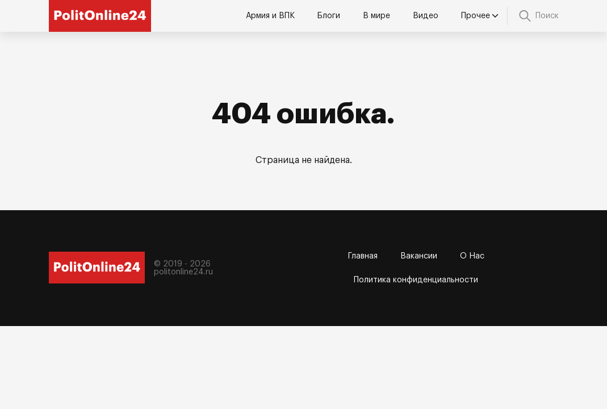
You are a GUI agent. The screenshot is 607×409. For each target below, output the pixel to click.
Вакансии (418, 256)
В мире (376, 16)
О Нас (472, 256)
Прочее (480, 16)
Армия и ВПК (270, 16)
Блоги (328, 16)
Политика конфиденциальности (416, 280)
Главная (363, 256)
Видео (425, 16)
